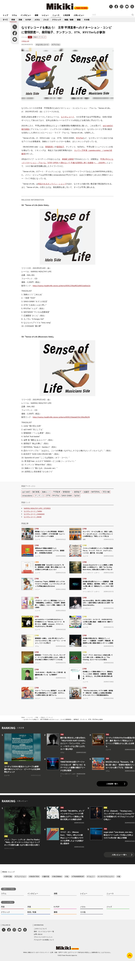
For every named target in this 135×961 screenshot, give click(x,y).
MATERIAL (95, 492)
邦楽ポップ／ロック (39, 37)
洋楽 (20, 19)
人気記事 (66, 15)
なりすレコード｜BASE (33, 517)
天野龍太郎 (25, 41)
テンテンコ (39, 496)
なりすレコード (67, 117)
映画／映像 (69, 19)
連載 (36, 15)
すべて (5, 19)
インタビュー (26, 15)
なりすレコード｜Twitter (33, 511)
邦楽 (13, 19)
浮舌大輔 (106, 492)
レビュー (45, 15)
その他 (86, 19)
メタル (37, 19)
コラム (14, 15)
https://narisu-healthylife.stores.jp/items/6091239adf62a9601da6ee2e (61, 286)
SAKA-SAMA (67, 496)
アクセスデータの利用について (44, 940)
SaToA (76, 496)
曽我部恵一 (50, 147)
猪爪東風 (35, 492)
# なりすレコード (42, 44)
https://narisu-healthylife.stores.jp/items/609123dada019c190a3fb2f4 (61, 417)
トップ (5, 15)
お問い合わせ (38, 934)
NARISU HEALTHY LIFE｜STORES (37, 508)
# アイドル (56, 44)
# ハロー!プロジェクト (106, 876)
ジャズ (46, 19)
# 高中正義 (8, 876)
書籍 (78, 19)
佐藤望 (86, 492)
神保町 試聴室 (68, 159)
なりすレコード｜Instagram (34, 514)
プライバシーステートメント (43, 937)
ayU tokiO (26, 492)
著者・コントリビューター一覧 (44, 931)
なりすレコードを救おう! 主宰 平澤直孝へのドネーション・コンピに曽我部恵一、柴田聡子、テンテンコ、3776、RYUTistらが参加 (63, 719)
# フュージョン (20, 876)
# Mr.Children (57, 876)
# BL (66, 876)
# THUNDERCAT (78, 876)
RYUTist (79, 138)
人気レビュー (79, 15)
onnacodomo (27, 496)
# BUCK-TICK (34, 876)
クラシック (56, 19)
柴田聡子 (60, 147)
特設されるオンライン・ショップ (52, 184)
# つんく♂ (90, 876)
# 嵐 (118, 876)
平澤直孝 (56, 492)
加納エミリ (46, 492)
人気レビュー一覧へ (119, 854)
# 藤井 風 (46, 876)
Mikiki (23, 717)
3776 (48, 496)
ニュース (55, 15)
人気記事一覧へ (112, 784)
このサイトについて (40, 928)
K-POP (28, 19)
